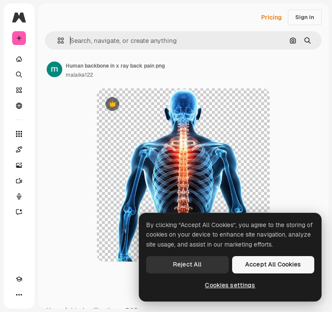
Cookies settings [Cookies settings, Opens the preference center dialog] (230, 285)
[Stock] (19, 90)
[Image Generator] (19, 165)
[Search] (19, 74)
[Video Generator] (19, 181)
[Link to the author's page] (54, 69)
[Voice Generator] (19, 196)
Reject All (187, 264)
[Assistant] (19, 212)
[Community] (19, 106)
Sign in (304, 17)
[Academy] (19, 279)
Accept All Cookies (273, 264)
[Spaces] (19, 149)
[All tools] (19, 134)
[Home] (19, 59)
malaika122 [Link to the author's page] (79, 75)
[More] (19, 295)
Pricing (271, 17)
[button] (57, 40)
